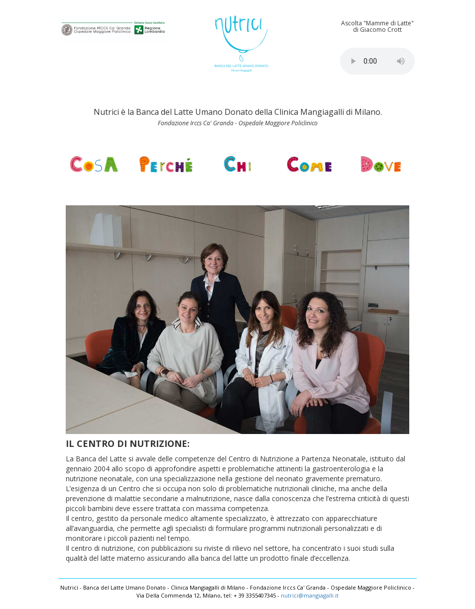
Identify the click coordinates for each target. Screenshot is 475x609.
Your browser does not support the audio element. (377, 61)
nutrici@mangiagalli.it (310, 595)
